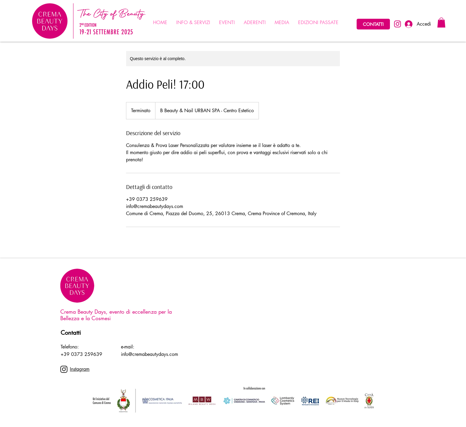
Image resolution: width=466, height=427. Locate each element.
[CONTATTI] (373, 24)
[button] (441, 22)
